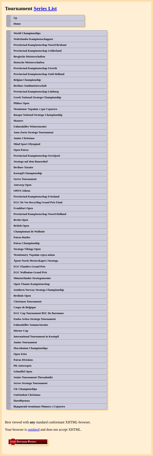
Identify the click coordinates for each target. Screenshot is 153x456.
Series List (45, 8)
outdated (33, 429)
